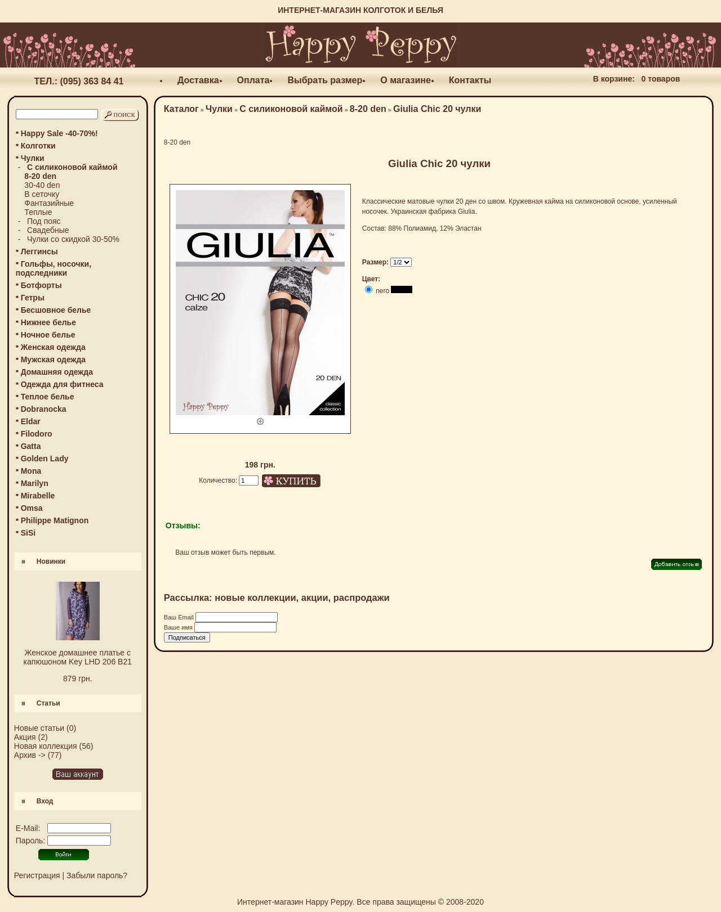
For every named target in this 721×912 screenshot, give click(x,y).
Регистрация (37, 875)
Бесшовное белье (56, 310)
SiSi (28, 532)
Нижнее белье (48, 322)
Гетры (32, 297)
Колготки (38, 145)
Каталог (181, 109)
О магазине (405, 80)
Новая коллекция (45, 746)
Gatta (31, 446)
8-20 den (368, 109)
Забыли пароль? (96, 875)
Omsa (32, 508)
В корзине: (614, 78)
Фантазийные (49, 203)
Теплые (38, 212)
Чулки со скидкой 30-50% (73, 239)
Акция (25, 737)
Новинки (51, 561)
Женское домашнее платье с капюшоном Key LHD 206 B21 (78, 657)
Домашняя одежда (57, 371)
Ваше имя (179, 627)
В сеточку (41, 194)
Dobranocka (43, 409)
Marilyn (34, 483)
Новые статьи (39, 728)
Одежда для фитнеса (62, 384)
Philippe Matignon (55, 520)
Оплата (253, 80)
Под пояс (44, 221)
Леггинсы (39, 251)
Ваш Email (179, 617)
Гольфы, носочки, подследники (53, 268)
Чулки (219, 109)
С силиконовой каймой (290, 109)
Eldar (31, 421)
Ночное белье (48, 334)
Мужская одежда (53, 359)
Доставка (198, 80)
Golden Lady (45, 458)
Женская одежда (53, 347)
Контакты (470, 80)
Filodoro (36, 433)
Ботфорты (41, 285)
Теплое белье (47, 396)
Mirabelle (38, 495)
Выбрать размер (324, 80)
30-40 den (42, 185)
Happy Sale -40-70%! (59, 133)
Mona (31, 470)
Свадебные (48, 230)
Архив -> (30, 755)
